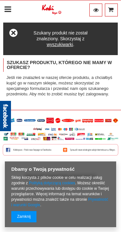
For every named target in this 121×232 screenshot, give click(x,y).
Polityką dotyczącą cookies (52, 183)
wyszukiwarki (60, 44)
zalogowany (97, 94)
